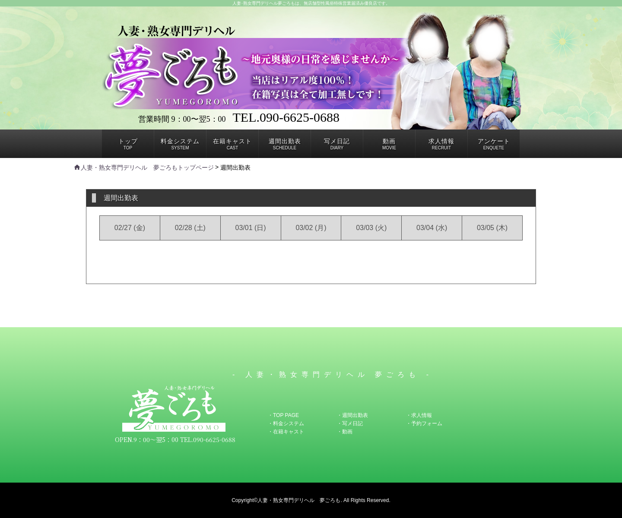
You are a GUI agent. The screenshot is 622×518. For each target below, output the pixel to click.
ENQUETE (494, 144)
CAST (232, 144)
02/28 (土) (190, 227)
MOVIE (389, 144)
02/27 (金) (129, 227)
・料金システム (286, 423)
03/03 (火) (371, 227)
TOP (128, 144)
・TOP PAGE (283, 415)
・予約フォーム (424, 423)
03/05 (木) (492, 227)
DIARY (337, 144)
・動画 (344, 432)
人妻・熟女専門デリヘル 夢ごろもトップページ (143, 167)
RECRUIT (441, 144)
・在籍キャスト (286, 432)
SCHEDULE (285, 144)
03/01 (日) (250, 227)
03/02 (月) (310, 227)
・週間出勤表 (352, 415)
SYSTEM (180, 144)
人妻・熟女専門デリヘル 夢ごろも (298, 500)
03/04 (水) (431, 227)
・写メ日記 (350, 423)
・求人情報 (419, 415)
